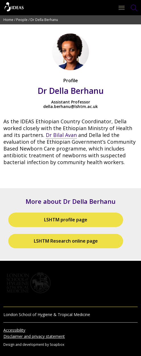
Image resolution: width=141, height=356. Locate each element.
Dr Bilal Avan (61, 135)
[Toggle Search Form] (134, 8)
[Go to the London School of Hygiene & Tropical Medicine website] (70, 283)
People (22, 19)
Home (8, 19)
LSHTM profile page (65, 220)
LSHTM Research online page (66, 241)
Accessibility (14, 330)
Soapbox (57, 344)
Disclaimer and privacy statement (34, 336)
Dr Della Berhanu (44, 19)
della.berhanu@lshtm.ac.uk (70, 106)
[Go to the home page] (14, 7)
